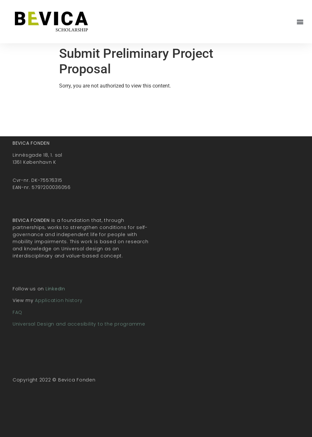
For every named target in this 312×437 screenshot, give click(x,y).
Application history (58, 300)
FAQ (17, 312)
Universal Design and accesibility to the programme (79, 324)
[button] (300, 21)
